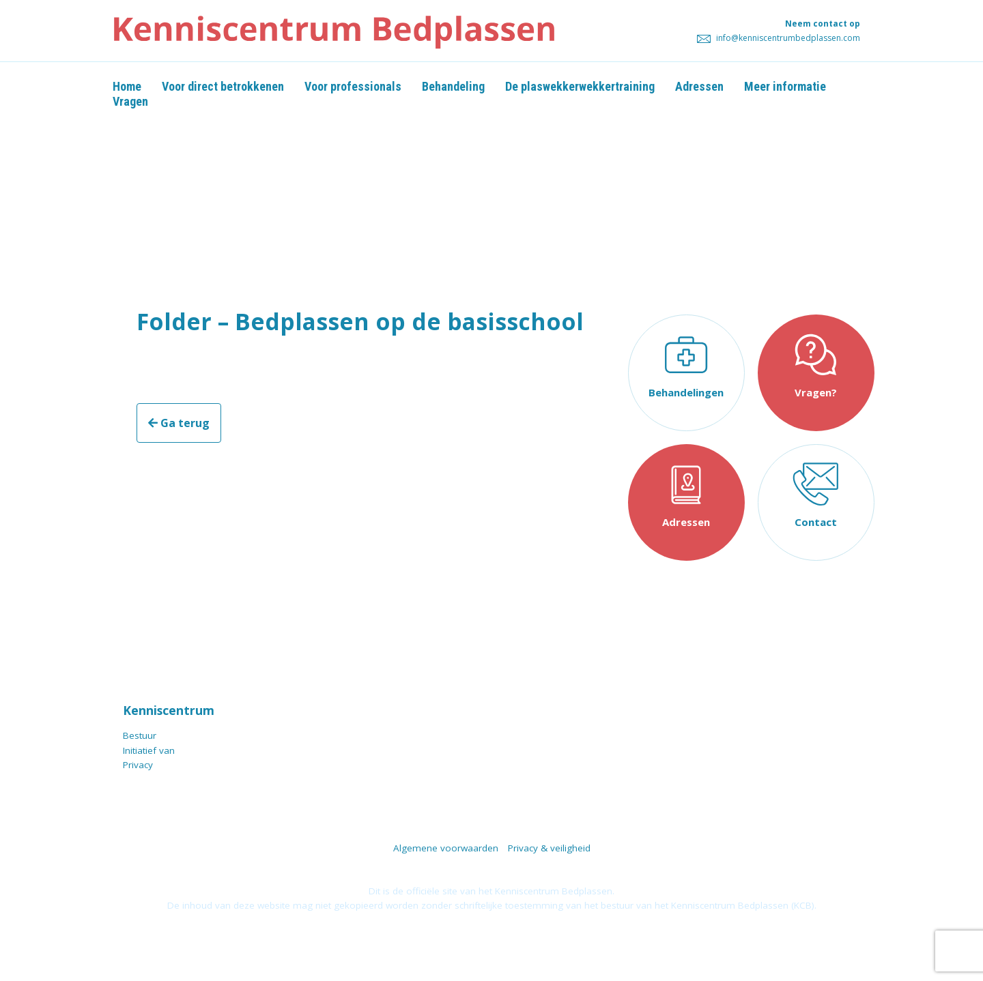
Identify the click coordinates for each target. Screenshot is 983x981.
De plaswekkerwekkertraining (580, 86)
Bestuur (139, 735)
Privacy (138, 765)
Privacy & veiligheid (549, 848)
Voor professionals (352, 86)
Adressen (699, 86)
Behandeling (453, 86)
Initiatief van (149, 750)
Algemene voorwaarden (445, 848)
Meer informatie (785, 86)
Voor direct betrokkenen (223, 86)
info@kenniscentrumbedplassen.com (778, 38)
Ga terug (179, 422)
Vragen (130, 101)
